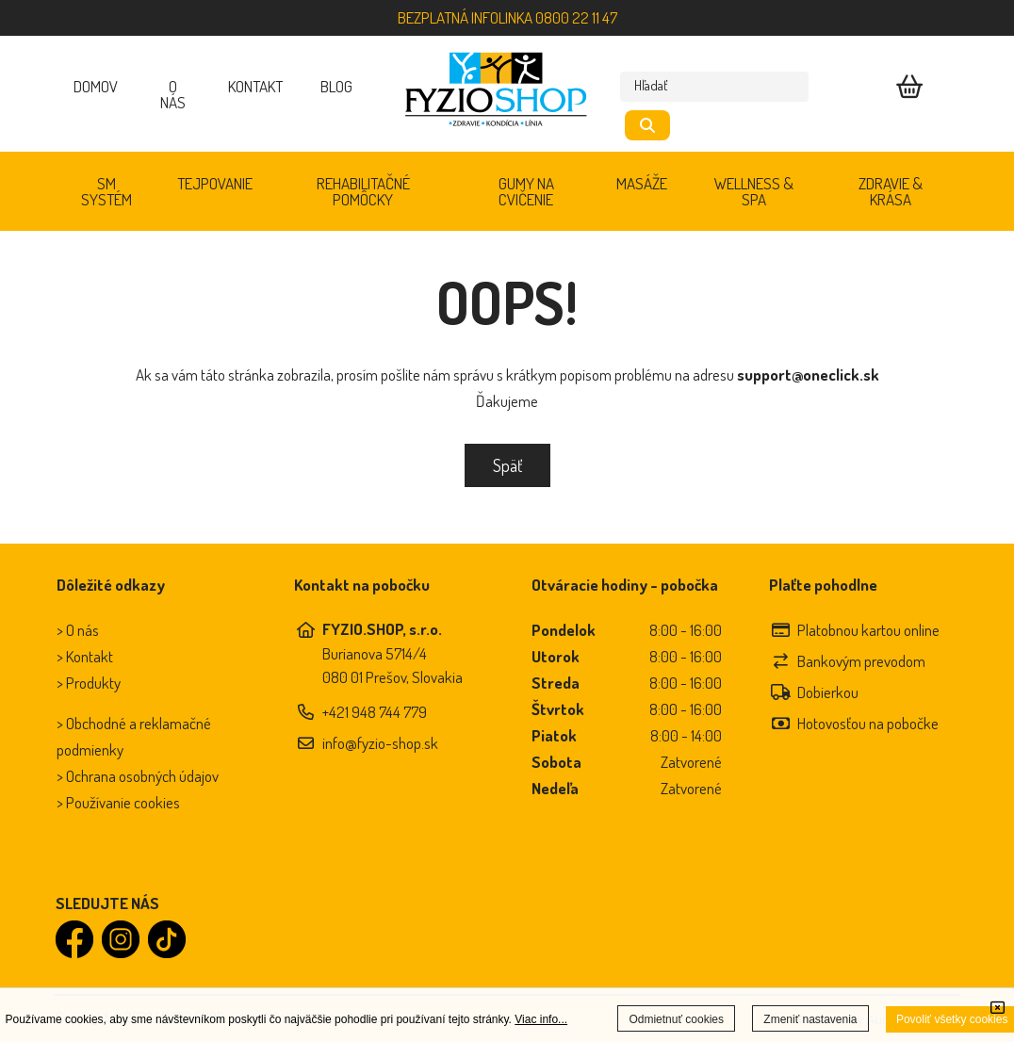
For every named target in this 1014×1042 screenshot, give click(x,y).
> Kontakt (85, 656)
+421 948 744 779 (374, 712)
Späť (507, 465)
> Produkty (89, 682)
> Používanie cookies (118, 802)
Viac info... (541, 1019)
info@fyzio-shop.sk (380, 743)
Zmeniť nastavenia (810, 1019)
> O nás (78, 630)
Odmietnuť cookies (676, 1019)
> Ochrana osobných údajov (138, 776)
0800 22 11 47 (576, 17)
